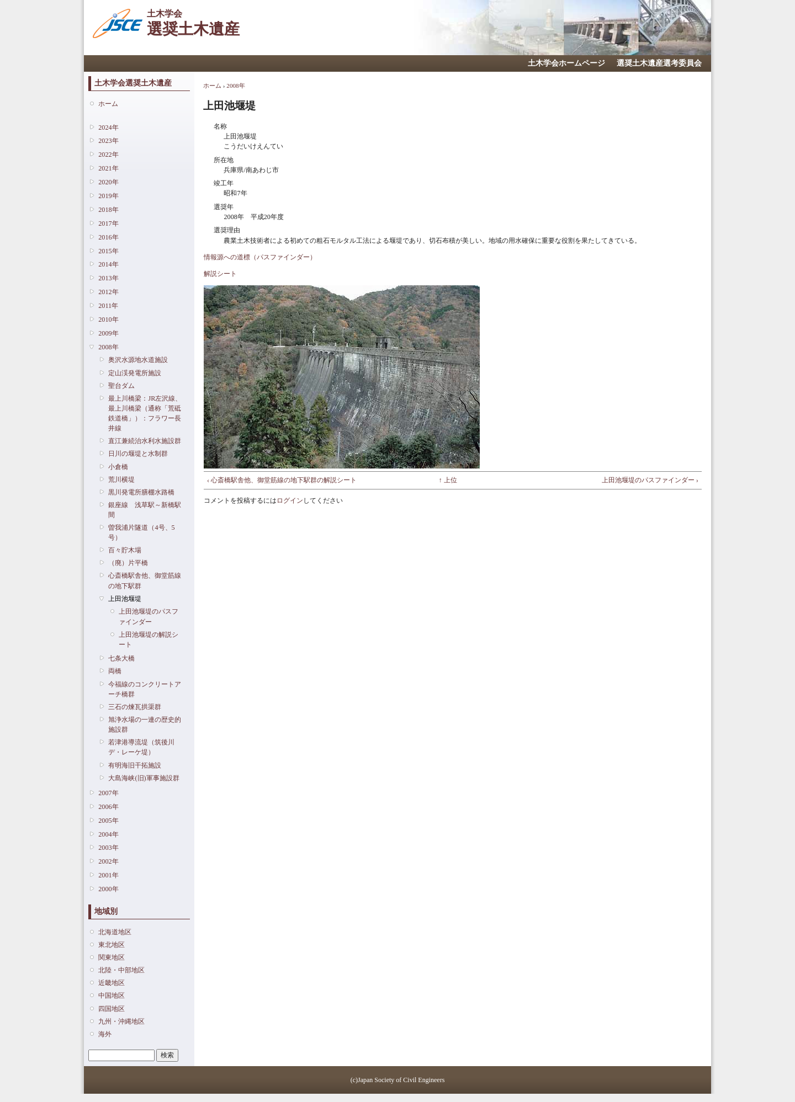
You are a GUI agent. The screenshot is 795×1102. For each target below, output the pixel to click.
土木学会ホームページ (566, 63)
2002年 (108, 861)
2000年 (108, 889)
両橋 (114, 671)
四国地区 (111, 1009)
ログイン (290, 500)
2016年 (108, 237)
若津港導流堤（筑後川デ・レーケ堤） (141, 747)
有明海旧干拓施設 (134, 765)
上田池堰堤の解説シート (148, 639)
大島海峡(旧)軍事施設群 (143, 778)
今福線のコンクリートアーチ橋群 (144, 689)
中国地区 (111, 995)
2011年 (108, 306)
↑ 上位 (448, 480)
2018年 (108, 210)
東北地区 (111, 945)
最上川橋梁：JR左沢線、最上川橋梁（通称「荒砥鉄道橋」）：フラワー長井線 (145, 414)
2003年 (108, 847)
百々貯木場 (124, 550)
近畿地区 (111, 983)
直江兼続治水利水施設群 (144, 441)
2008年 (108, 347)
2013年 (108, 278)
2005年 (108, 820)
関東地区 (111, 957)
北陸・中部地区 (121, 970)
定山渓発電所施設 (134, 373)
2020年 (108, 182)
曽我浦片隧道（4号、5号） (141, 532)
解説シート (220, 274)
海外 (105, 1034)
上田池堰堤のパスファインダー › (650, 480)
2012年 (108, 292)
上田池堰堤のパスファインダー (148, 616)
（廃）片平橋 (128, 563)
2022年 (108, 154)
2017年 (108, 223)
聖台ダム (121, 386)
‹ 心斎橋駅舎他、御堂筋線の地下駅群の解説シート (282, 480)
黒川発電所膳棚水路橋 (141, 492)
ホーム (108, 104)
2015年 (108, 251)
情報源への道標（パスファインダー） (260, 257)
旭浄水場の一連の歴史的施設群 (144, 724)
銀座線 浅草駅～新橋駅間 (144, 510)
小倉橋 (118, 467)
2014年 (108, 264)
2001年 (108, 875)
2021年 (108, 168)
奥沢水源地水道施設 (138, 360)
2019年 (108, 196)
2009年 (108, 333)
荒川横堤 (121, 479)
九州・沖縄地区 (121, 1021)
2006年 (108, 807)
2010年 (108, 319)
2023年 (108, 141)
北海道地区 (114, 932)
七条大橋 (121, 658)
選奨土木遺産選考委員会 (659, 63)
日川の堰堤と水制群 (138, 453)
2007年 (108, 793)
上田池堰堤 (124, 599)
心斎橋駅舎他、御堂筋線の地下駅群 (144, 580)
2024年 (108, 127)
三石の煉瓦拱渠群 (134, 707)
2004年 (108, 834)
